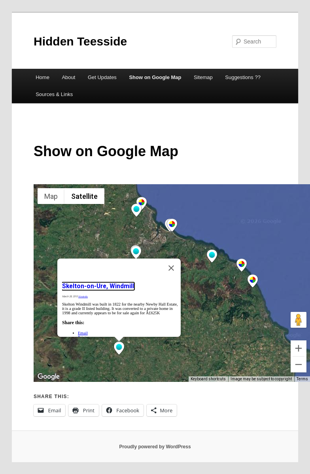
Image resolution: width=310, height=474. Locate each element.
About (68, 77)
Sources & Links (54, 94)
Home (42, 77)
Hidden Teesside (80, 41)
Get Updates (102, 77)
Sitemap (203, 77)
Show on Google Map (155, 77)
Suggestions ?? (243, 77)
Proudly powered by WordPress (155, 446)
